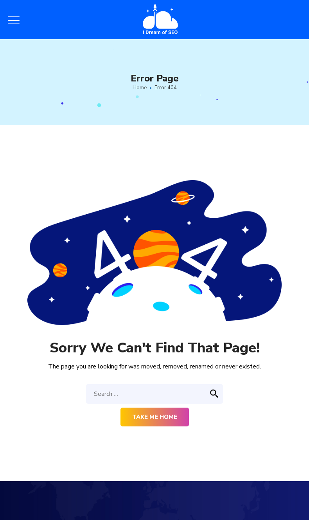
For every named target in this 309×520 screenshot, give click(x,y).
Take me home (154, 417)
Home (140, 87)
